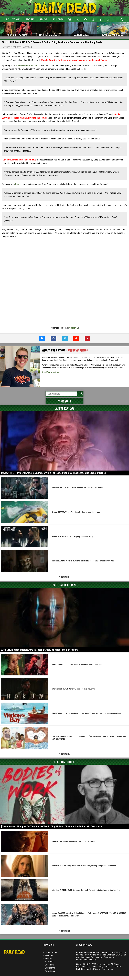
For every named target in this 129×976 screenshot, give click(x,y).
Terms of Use (107, 969)
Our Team (49, 965)
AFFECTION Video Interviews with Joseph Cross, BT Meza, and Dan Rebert (39, 649)
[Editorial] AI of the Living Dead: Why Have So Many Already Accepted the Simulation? (84, 866)
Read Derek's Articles (50, 372)
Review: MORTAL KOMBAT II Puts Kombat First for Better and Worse (77, 488)
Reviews (43, 19)
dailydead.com (103, 964)
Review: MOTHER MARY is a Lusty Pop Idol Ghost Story (72, 536)
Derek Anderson (24, 47)
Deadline (19, 184)
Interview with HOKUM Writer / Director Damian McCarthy (73, 689)
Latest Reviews (64, 408)
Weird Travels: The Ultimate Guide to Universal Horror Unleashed (77, 665)
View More (64, 577)
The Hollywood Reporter (26, 65)
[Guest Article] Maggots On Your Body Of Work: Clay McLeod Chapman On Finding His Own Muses (51, 826)
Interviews (58, 19)
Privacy (96, 969)
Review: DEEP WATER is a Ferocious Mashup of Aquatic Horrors (76, 512)
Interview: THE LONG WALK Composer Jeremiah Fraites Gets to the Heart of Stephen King (86, 890)
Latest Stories (13, 19)
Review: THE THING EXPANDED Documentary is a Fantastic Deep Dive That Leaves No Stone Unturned (53, 472)
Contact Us (50, 968)
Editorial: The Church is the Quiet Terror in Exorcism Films (74, 841)
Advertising (50, 971)
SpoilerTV (73, 328)
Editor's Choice (64, 761)
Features (30, 19)
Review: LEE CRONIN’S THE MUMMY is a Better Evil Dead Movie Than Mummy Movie (83, 561)
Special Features (64, 585)
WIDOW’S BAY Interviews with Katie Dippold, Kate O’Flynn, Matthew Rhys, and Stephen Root (86, 713)
